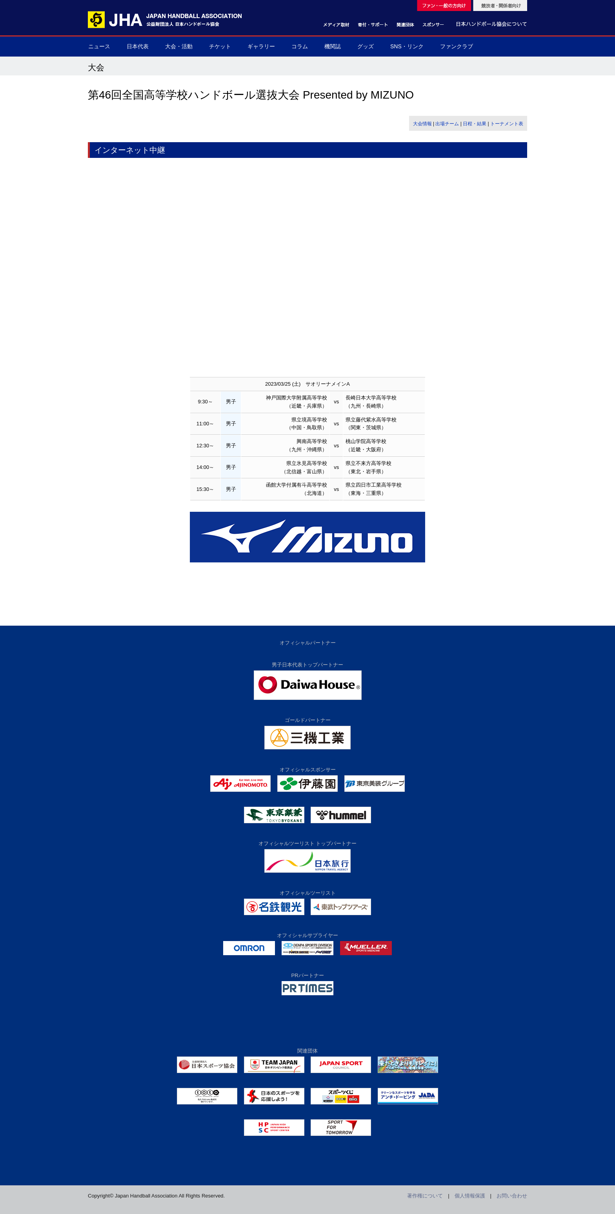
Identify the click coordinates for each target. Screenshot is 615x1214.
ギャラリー (261, 46)
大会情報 (422, 123)
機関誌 (332, 46)
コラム (299, 46)
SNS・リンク (407, 46)
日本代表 (138, 46)
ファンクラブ (456, 46)
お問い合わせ (512, 1196)
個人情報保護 (470, 1196)
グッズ (365, 46)
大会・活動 (179, 46)
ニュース (99, 46)
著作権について (425, 1196)
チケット (220, 46)
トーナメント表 (506, 123)
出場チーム (447, 123)
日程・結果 (474, 123)
